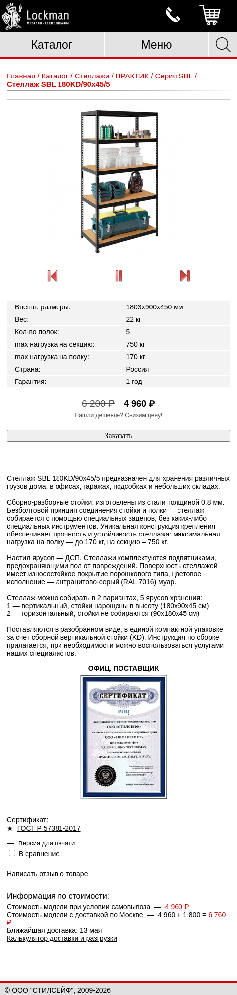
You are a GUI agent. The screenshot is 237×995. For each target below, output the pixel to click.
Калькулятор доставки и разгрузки (62, 938)
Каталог (52, 44)
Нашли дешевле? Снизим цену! (119, 415)
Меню (156, 44)
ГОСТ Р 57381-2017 (49, 828)
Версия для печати (46, 843)
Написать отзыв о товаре (47, 874)
